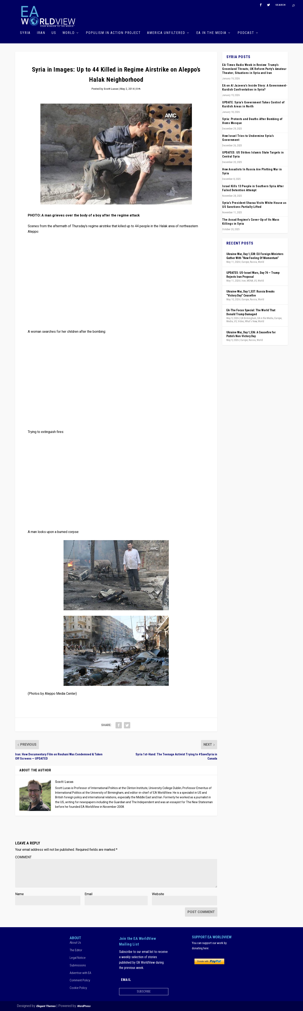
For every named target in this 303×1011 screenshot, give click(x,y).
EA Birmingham (248, 318)
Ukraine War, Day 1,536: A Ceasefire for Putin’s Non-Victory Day (251, 334)
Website (158, 894)
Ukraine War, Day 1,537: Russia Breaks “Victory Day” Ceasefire (250, 293)
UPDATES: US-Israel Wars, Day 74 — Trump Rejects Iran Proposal (252, 274)
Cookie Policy (78, 988)
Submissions (78, 965)
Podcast (246, 33)
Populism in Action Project (113, 33)
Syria (25, 33)
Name (19, 894)
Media (229, 321)
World (68, 33)
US (54, 33)
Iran (41, 33)
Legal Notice (78, 958)
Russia (253, 261)
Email (88, 894)
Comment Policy (80, 980)
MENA (250, 280)
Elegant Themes (46, 1006)
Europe (245, 261)
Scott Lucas (111, 89)
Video (241, 321)
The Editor (76, 950)
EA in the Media (211, 33)
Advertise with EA (80, 973)
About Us (75, 942)
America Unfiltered (166, 33)
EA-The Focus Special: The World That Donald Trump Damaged (250, 312)
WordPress (83, 1006)
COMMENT (23, 857)
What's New (251, 321)
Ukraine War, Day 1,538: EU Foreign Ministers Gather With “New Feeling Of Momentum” (254, 255)
